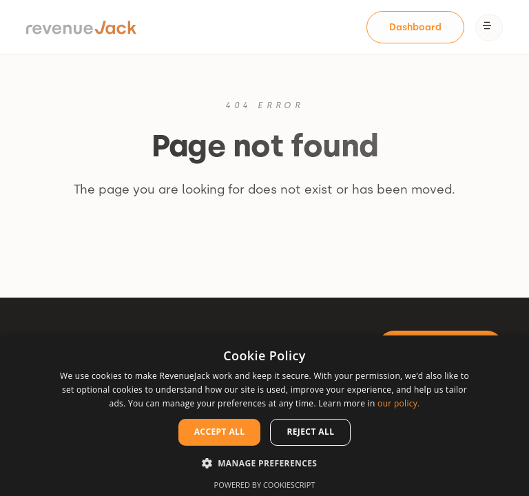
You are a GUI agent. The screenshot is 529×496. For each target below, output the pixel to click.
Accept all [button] (219, 431)
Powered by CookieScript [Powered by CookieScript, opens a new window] (264, 484)
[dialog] (264, 415)
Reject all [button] (310, 431)
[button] (489, 27)
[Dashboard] (415, 27)
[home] (81, 27)
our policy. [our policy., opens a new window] (398, 403)
